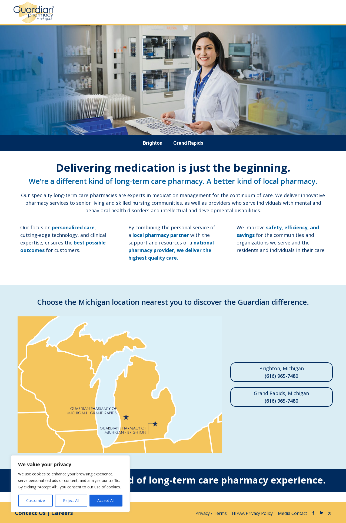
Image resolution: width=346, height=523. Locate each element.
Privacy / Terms (211, 513)
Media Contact (292, 513)
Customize (35, 500)
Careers (62, 513)
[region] (70, 483)
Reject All (71, 500)
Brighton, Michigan (281, 372)
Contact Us (30, 513)
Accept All (105, 500)
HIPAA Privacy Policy (253, 513)
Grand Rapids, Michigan (281, 397)
